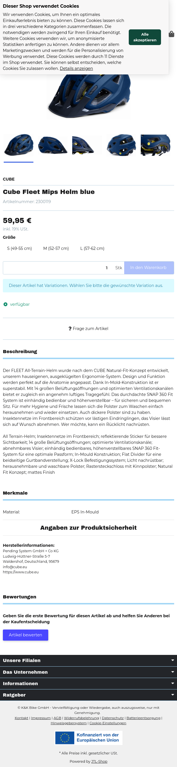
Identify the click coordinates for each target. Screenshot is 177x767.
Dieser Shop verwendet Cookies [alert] (41, 6)
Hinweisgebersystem (69, 723)
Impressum (41, 718)
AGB (57, 718)
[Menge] (58, 268)
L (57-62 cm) (92, 248)
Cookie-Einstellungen (107, 723)
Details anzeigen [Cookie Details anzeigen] (59, 68)
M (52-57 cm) (56, 248)
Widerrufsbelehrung (81, 718)
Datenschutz (113, 718)
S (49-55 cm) (19, 248)
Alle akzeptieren (153, 37)
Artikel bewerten (25, 635)
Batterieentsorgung (143, 718)
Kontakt (21, 718)
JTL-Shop (99, 761)
